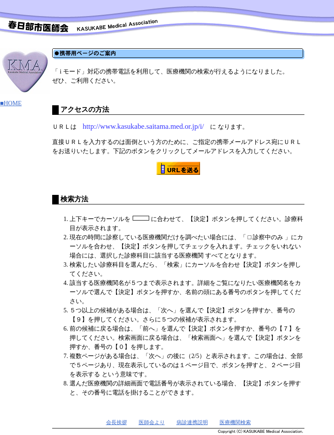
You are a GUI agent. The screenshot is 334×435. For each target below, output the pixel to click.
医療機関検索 (235, 422)
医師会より (152, 422)
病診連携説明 (192, 422)
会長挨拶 (116, 422)
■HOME (11, 103)
